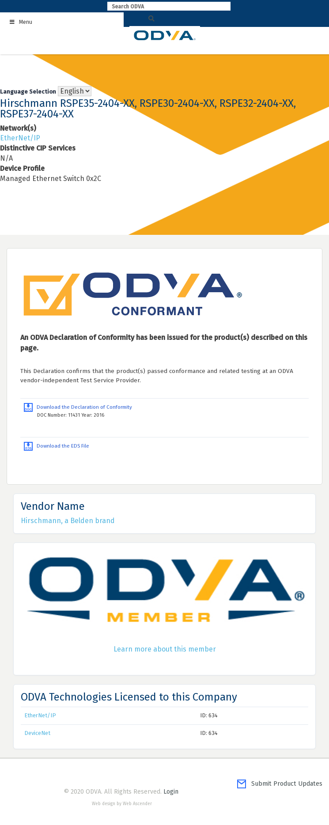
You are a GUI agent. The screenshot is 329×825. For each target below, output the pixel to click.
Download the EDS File (56, 446)
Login (170, 791)
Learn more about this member (164, 649)
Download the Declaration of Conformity (78, 407)
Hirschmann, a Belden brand (68, 520)
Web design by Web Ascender (122, 803)
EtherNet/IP (20, 138)
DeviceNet (37, 733)
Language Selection (28, 91)
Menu (20, 22)
